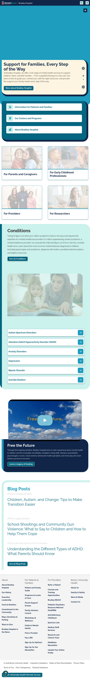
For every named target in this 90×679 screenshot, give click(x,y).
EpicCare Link (53, 623)
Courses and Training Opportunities (54, 592)
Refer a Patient (54, 585)
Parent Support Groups (31, 604)
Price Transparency (23, 668)
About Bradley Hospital (8, 586)
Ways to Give (7, 624)
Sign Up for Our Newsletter (31, 648)
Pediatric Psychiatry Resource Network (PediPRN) (56, 607)
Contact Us (75, 602)
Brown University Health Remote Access (22, 675)
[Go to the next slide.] (83, 86)
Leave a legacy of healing (21, 464)
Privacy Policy (78, 663)
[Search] (81, 3)
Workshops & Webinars (30, 619)
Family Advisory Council (31, 611)
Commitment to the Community (10, 610)
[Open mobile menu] (87, 3)
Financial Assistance (40, 668)
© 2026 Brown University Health (16, 663)
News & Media (77, 597)
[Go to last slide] (83, 68)
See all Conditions (17, 259)
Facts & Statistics (9, 605)
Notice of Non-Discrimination (60, 663)
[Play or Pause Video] (85, 10)
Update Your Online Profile (56, 651)
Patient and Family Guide (33, 589)
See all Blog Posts (17, 564)
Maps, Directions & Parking (9, 618)
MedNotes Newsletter (52, 643)
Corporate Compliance (39, 663)
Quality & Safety (78, 592)
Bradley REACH (54, 600)
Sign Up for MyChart (33, 642)
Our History (6, 592)
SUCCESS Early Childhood (54, 616)
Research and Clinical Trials (53, 636)
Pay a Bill (29, 638)
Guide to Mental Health (32, 626)
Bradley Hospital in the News (10, 630)
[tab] (83, 76)
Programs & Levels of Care (33, 596)
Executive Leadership (6, 598)
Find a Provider (31, 633)
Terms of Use (9, 668)
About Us (75, 588)
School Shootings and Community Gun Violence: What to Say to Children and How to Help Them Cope (46, 529)
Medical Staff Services (53, 628)
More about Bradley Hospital (19, 88)
